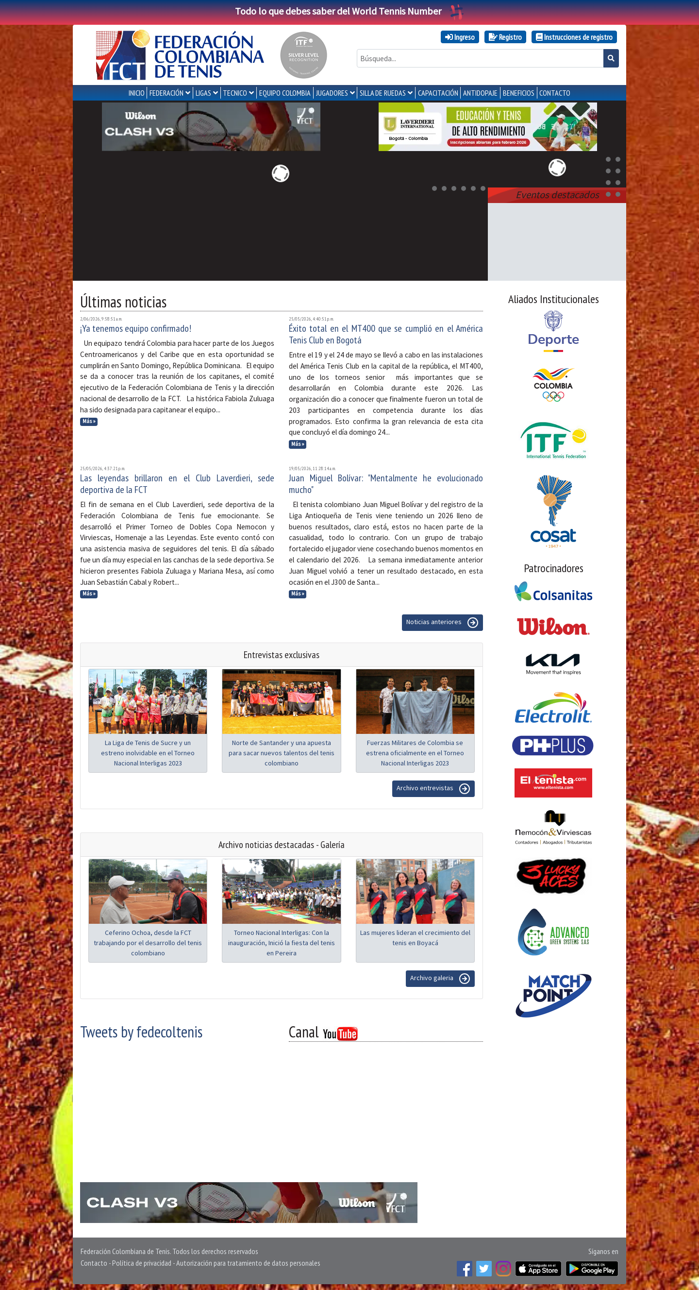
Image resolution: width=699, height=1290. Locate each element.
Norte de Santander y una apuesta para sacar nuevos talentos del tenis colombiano (281, 750)
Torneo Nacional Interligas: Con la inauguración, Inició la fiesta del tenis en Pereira (281, 940)
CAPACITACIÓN (438, 93)
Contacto (94, 1261)
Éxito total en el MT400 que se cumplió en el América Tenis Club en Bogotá (386, 332)
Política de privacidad (141, 1261)
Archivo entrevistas (433, 787)
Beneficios (518, 93)
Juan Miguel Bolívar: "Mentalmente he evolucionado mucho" (386, 482)
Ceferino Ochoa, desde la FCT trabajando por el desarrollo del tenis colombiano (148, 940)
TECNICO (235, 93)
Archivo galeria (440, 977)
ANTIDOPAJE (480, 93)
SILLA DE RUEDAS (383, 93)
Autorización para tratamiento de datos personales (248, 1261)
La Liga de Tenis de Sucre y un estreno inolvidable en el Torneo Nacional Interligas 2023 (148, 750)
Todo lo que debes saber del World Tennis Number (349, 11)
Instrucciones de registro (574, 37)
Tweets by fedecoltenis (141, 1029)
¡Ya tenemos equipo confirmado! (135, 326)
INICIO (137, 93)
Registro (505, 37)
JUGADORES (332, 93)
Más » (89, 419)
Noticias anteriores (442, 621)
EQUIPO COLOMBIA (285, 93)
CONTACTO (554, 93)
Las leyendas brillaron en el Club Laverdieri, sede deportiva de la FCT (177, 482)
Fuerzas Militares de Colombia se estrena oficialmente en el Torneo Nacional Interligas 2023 (415, 750)
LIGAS (203, 93)
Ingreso (460, 37)
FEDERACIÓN (166, 93)
